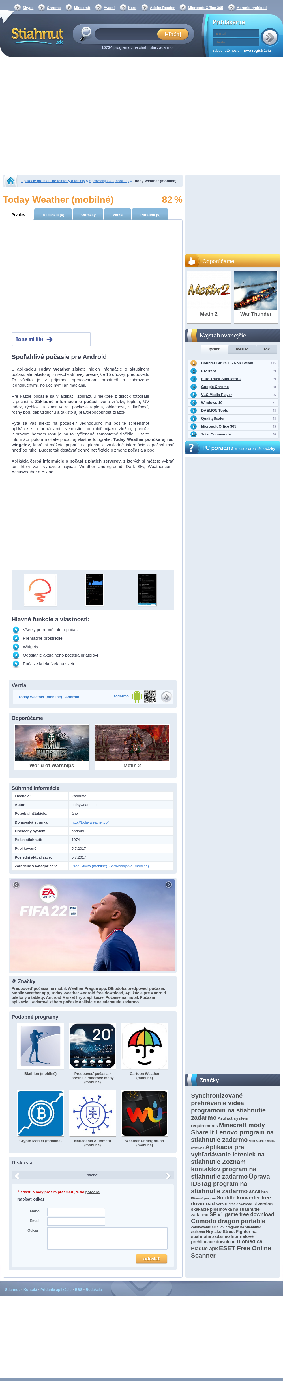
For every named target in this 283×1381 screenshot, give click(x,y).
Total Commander (216, 434)
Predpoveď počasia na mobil (39, 988)
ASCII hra (258, 1191)
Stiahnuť (12, 1290)
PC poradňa (238, 448)
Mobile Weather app (30, 993)
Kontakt (30, 1290)
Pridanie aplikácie (56, 1290)
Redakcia (94, 1290)
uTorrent (208, 371)
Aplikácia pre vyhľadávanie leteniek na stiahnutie (228, 1154)
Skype (28, 8)
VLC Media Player (216, 395)
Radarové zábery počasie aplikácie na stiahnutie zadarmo (84, 1002)
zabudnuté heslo (226, 50)
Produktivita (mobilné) (89, 866)
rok (267, 349)
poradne (92, 1192)
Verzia (118, 215)
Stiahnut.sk (36, 35)
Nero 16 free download (234, 1204)
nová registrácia (257, 50)
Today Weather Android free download (87, 993)
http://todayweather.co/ (90, 822)
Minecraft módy (242, 1125)
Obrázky (88, 215)
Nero (132, 8)
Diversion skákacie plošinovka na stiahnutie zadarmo (232, 1209)
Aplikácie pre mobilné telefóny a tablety (53, 181)
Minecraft (82, 8)
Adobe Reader (162, 8)
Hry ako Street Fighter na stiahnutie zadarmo (223, 1234)
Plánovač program (203, 1198)
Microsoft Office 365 (205, 8)
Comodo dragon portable (228, 1221)
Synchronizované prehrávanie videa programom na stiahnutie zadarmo (228, 1106)
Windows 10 (211, 402)
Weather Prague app (87, 988)
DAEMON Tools (214, 410)
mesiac (242, 349)
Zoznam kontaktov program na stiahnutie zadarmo (223, 1169)
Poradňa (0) (150, 215)
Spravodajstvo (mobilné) (109, 181)
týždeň (214, 349)
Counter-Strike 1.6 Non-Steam (227, 363)
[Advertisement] (53, 116)
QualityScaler (213, 418)
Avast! (109, 8)
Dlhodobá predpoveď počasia (136, 988)
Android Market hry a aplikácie (75, 997)
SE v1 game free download (241, 1214)
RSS (78, 1290)
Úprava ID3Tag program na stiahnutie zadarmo (230, 1184)
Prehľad (18, 214)
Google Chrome (215, 387)
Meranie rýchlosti (252, 8)
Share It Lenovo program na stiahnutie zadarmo (232, 1136)
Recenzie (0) (53, 215)
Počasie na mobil (122, 997)
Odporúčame (218, 261)
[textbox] (127, 34)
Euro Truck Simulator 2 (221, 379)
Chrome (54, 8)
